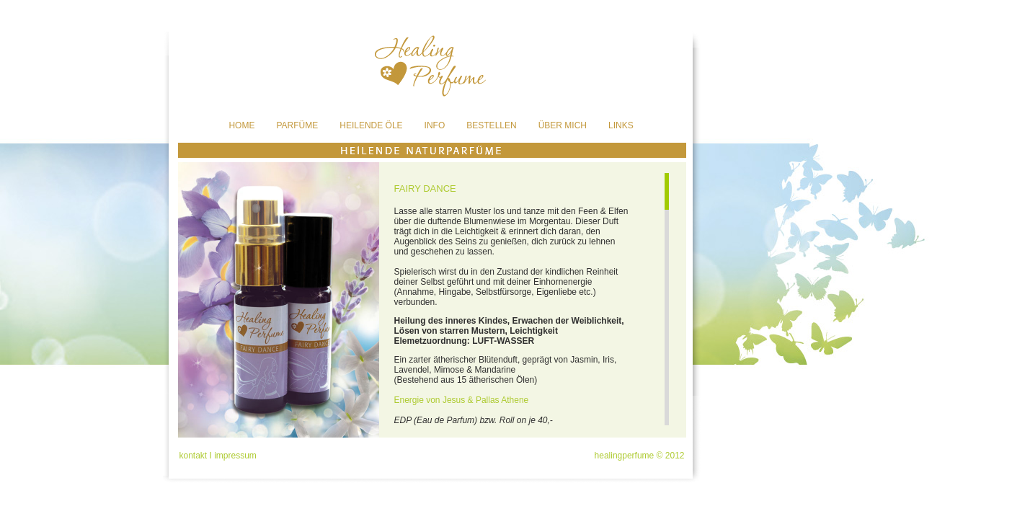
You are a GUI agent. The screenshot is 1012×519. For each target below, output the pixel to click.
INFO (435, 125)
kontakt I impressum (218, 456)
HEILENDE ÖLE (370, 125)
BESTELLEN (491, 125)
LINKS (621, 125)
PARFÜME (297, 125)
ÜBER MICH (562, 125)
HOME (241, 125)
